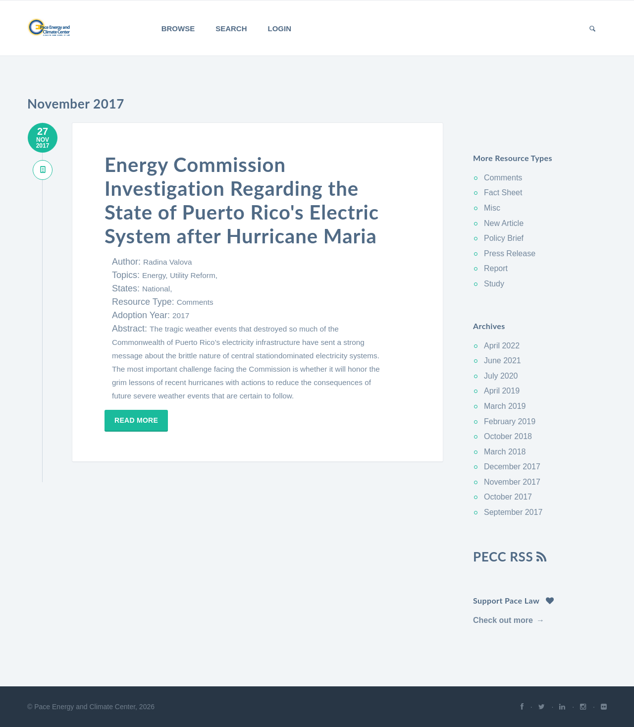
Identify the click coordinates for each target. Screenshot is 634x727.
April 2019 (502, 391)
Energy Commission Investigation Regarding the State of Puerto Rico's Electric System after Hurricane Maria (242, 200)
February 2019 (509, 421)
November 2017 (512, 482)
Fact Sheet (503, 192)
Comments (195, 302)
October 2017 (508, 497)
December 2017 (512, 466)
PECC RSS (510, 556)
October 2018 (508, 436)
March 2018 (505, 451)
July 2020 (501, 376)
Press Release (509, 253)
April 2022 (502, 345)
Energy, (156, 275)
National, (157, 288)
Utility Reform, (193, 275)
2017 (180, 315)
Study (494, 284)
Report (496, 268)
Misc (492, 208)
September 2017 (513, 512)
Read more (136, 420)
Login (280, 28)
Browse (178, 28)
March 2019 (505, 406)
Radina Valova (167, 262)
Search (231, 28)
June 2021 (502, 360)
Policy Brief (504, 238)
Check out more (503, 620)
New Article (504, 223)
